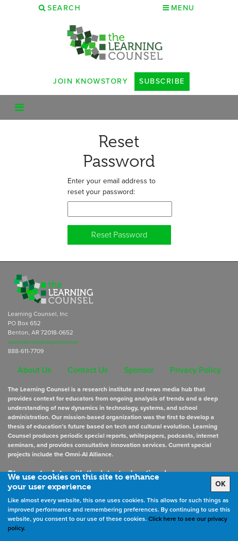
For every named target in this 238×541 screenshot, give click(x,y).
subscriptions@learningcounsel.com (43, 342)
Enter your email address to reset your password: (111, 186)
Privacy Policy (195, 370)
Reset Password (119, 235)
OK (220, 484)
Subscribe (162, 81)
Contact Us (87, 370)
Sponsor (139, 370)
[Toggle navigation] (19, 107)
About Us (34, 370)
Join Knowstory (90, 81)
